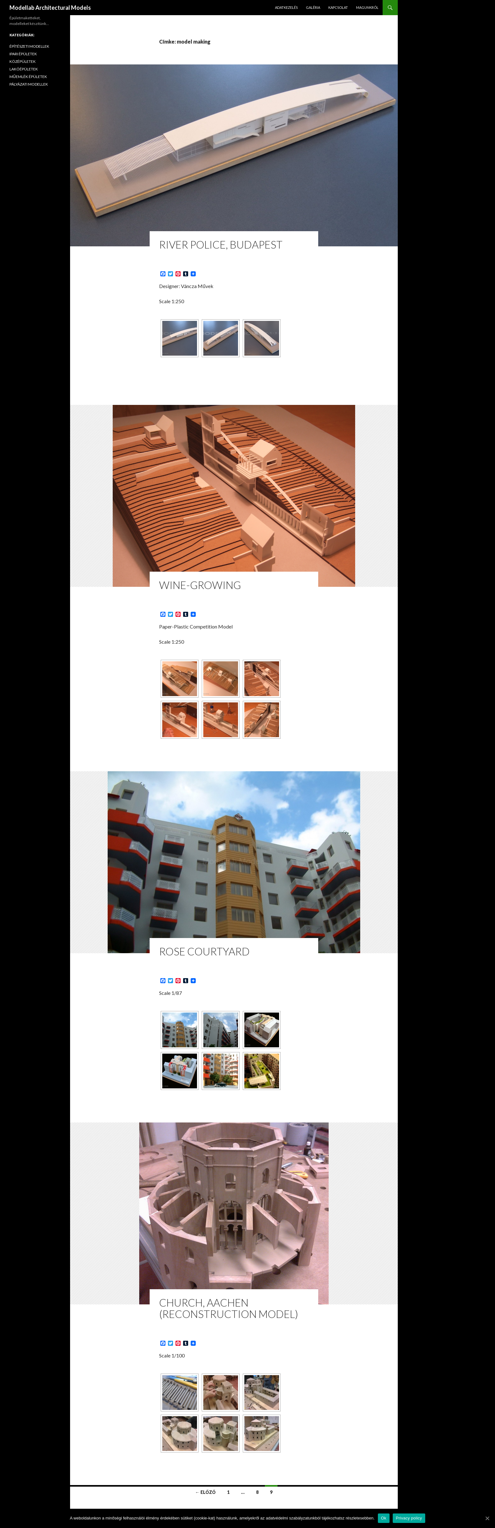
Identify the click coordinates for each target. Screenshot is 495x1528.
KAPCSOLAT (338, 7)
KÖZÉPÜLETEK (22, 61)
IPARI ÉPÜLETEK (23, 53)
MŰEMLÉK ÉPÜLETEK (28, 76)
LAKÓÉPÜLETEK (23, 69)
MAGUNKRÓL (367, 7)
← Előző (205, 1492)
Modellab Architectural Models (50, 7)
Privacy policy (409, 1518)
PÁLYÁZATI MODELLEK (28, 84)
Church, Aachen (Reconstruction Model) (228, 1308)
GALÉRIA (313, 7)
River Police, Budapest (221, 244)
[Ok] (487, 1518)
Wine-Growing (200, 585)
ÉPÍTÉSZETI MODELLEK (29, 46)
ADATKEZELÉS (286, 7)
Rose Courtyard (204, 951)
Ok (383, 1518)
